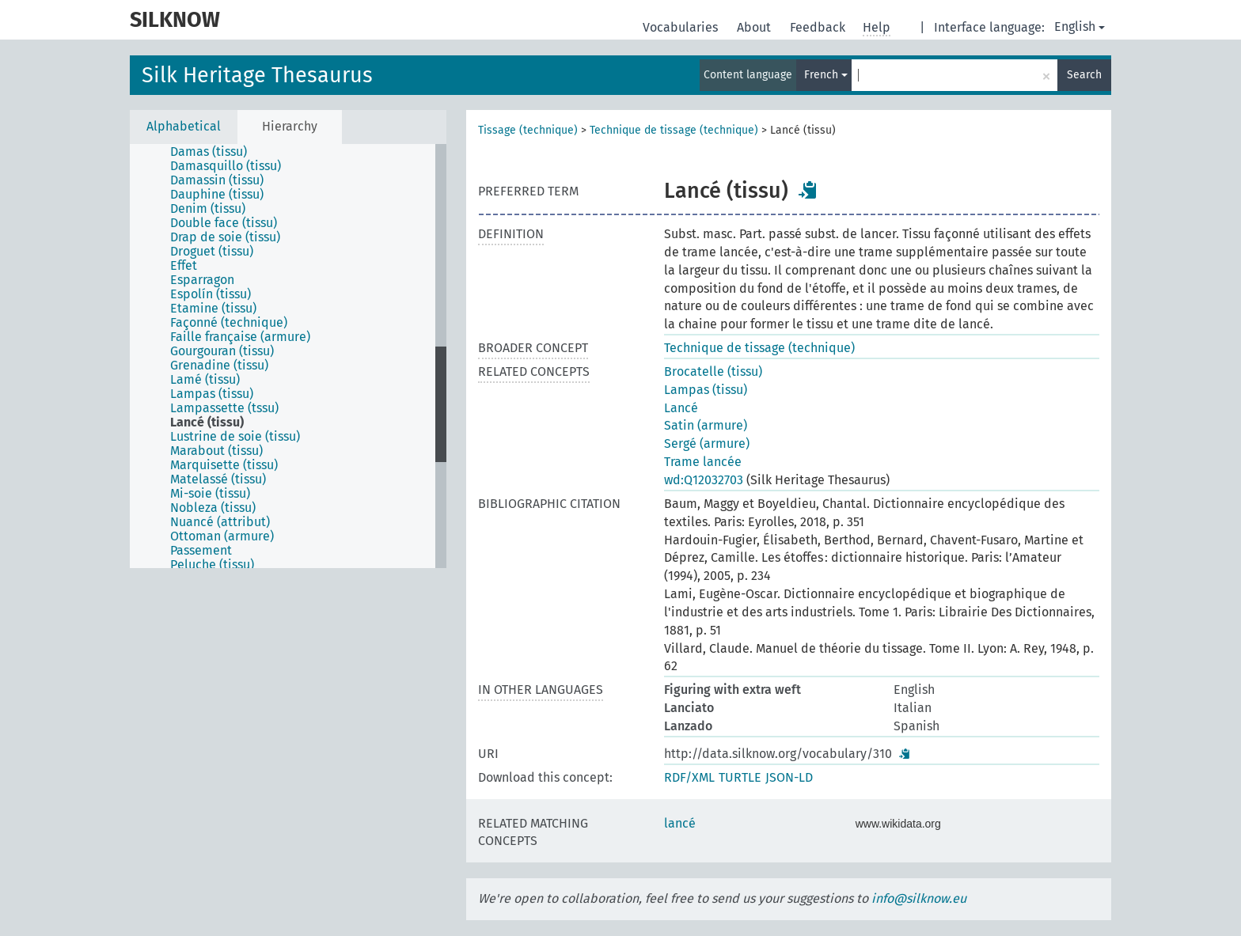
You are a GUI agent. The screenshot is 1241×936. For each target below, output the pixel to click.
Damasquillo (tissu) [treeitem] (225, 166)
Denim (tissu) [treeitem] (207, 209)
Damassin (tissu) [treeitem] (217, 180)
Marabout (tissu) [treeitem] (216, 451)
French (826, 74)
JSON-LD (789, 777)
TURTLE (740, 777)
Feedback (819, 27)
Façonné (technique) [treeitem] (228, 323)
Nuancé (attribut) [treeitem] (220, 522)
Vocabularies (682, 27)
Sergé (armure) (707, 443)
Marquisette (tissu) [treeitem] (224, 465)
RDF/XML (689, 777)
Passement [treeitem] (201, 551)
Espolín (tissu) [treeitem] (210, 294)
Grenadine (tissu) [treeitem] (219, 365)
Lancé (681, 407)
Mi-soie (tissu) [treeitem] (210, 494)
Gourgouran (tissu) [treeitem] (222, 351)
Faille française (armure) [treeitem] (240, 337)
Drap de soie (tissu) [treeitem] (225, 237)
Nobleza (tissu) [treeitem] (213, 508)
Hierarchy (289, 126)
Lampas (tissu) (705, 389)
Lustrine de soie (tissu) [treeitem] (235, 437)
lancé (680, 823)
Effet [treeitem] (183, 266)
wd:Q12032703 (703, 479)
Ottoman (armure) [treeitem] (222, 536)
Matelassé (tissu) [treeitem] (218, 479)
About (755, 27)
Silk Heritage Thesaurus (257, 75)
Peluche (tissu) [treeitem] (212, 565)
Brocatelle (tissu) (713, 371)
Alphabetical (183, 126)
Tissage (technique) (528, 130)
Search (1084, 74)
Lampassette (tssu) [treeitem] (224, 408)
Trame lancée (703, 461)
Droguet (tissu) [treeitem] (211, 251)
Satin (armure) (705, 425)
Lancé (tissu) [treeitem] (207, 422)
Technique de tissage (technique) (674, 130)
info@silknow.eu (918, 898)
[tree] (288, 356)
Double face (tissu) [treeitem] (223, 223)
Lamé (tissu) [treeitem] (205, 380)
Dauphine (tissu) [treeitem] (217, 195)
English (1079, 26)
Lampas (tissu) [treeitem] (211, 394)
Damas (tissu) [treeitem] (208, 152)
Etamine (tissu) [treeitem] (213, 308)
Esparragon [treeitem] (202, 280)
